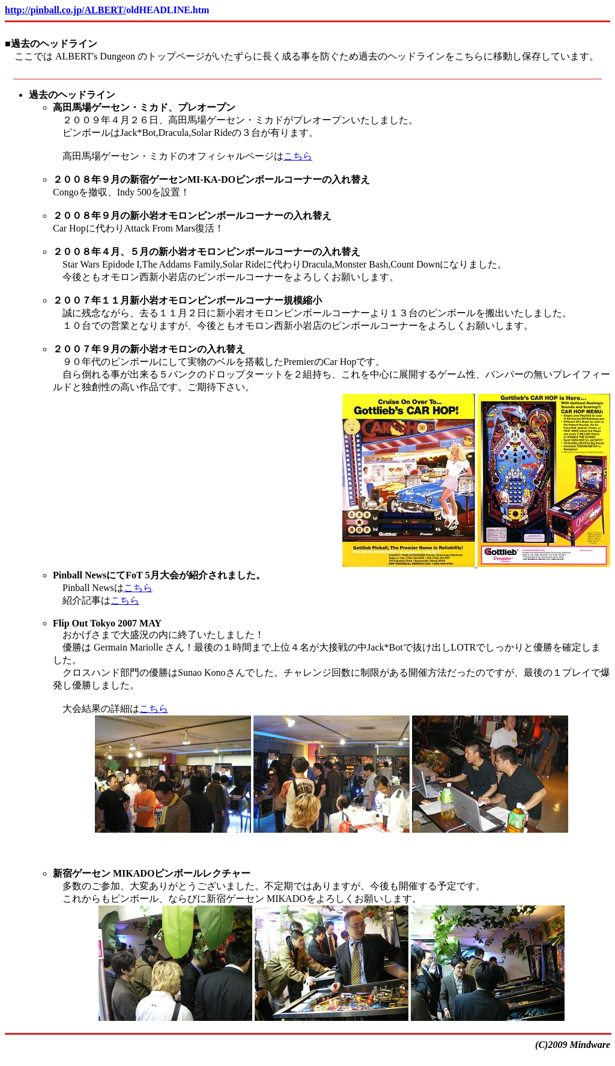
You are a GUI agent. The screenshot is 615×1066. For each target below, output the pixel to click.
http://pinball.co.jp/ (44, 10)
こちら (297, 156)
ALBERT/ (105, 10)
